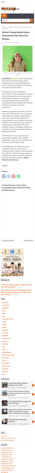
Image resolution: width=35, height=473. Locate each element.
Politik (4, 360)
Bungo (4, 313)
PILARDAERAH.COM (7, 468)
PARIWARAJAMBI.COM (8, 466)
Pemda (4, 349)
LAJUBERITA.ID (6, 457)
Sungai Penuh (6, 366)
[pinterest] (13, 176)
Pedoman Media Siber (8, 438)
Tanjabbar (5, 369)
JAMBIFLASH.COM (7, 459)
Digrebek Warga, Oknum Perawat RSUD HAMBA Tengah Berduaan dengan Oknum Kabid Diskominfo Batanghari (19, 411)
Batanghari (5, 308)
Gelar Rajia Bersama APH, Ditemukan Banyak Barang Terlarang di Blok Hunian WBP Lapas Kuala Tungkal (16, 292)
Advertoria (5, 302)
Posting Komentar (15, 42)
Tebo (3, 374)
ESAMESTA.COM (6, 464)
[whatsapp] (18, 176)
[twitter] (9, 176)
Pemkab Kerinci (6, 352)
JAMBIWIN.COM (6, 455)
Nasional (4, 341)
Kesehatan (5, 330)
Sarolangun (5, 363)
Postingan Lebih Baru (8, 240)
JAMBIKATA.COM (7, 461)
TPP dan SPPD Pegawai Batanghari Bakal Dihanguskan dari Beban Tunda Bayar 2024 (19, 393)
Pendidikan (5, 358)
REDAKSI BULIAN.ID (7, 440)
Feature (4, 322)
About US (4, 436)
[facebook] (4, 176)
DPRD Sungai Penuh (7, 319)
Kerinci (4, 327)
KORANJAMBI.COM (7, 448)
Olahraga (5, 344)
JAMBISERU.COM (7, 452)
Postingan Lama (28, 240)
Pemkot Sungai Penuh (8, 355)
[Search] (16, 20)
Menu (4, 15)
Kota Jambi (5, 333)
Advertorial (6, 305)
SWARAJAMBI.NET (7, 470)
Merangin (5, 335)
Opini (3, 346)
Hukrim (4, 324)
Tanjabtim (5, 371)
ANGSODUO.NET (6, 450)
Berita (4, 310)
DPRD (3, 316)
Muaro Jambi (6, 338)
